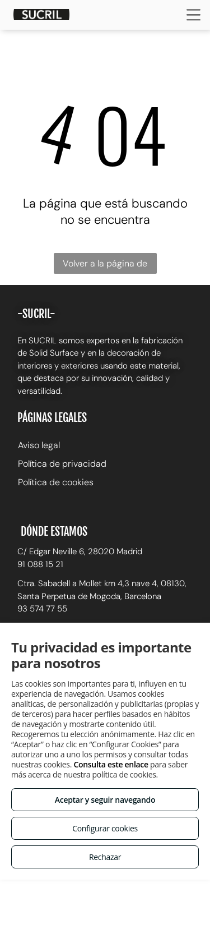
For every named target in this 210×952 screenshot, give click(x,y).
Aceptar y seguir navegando (105, 799)
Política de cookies (56, 482)
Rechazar (105, 857)
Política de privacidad (62, 464)
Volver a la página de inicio (105, 265)
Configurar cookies (105, 828)
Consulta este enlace (110, 764)
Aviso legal (39, 445)
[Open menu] (193, 15)
